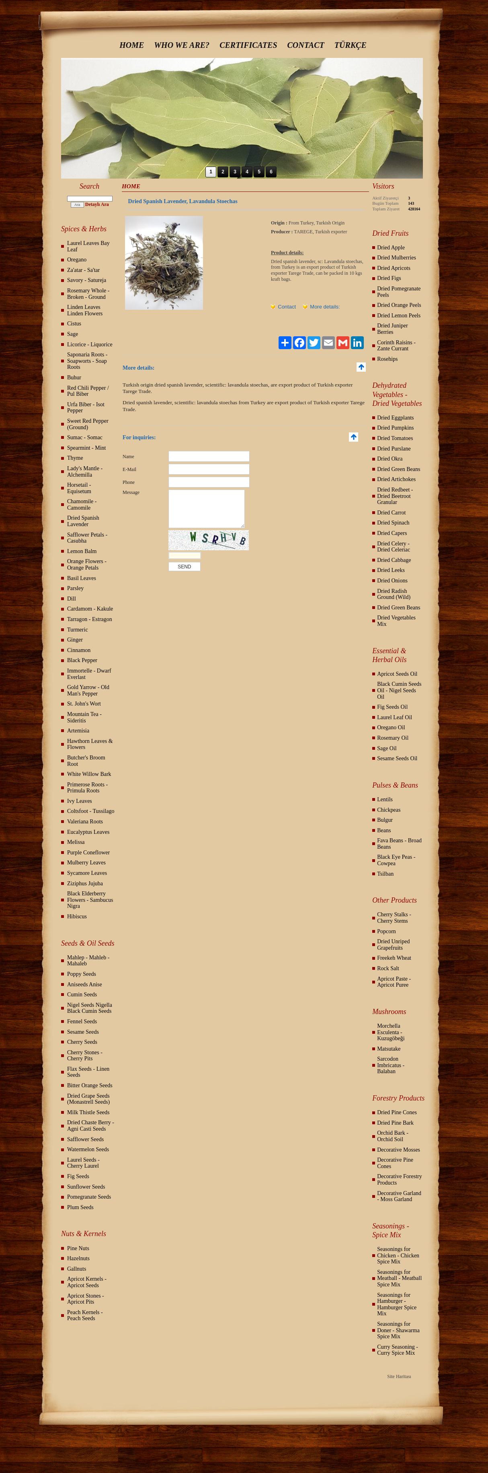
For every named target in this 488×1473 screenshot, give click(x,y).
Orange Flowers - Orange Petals (87, 564)
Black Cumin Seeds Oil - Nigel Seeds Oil (399, 690)
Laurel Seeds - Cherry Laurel (83, 1163)
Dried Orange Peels (399, 305)
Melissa (76, 842)
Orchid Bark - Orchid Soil (392, 1136)
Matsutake (388, 1049)
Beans (384, 830)
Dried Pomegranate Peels (398, 292)
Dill (71, 599)
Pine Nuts (78, 1248)
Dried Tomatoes (395, 438)
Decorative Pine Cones (395, 1163)
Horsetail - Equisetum (79, 488)
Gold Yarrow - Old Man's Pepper (88, 690)
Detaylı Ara (97, 204)
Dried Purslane (394, 449)
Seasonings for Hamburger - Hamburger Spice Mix (396, 1304)
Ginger (75, 640)
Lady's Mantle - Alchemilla (85, 471)
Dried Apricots (393, 268)
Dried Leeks (391, 570)
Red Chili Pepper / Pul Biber (88, 391)
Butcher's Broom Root (86, 761)
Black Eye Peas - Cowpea (396, 860)
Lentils (385, 799)
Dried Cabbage (394, 560)
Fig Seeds (78, 1176)
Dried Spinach (393, 523)
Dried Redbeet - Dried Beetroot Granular (395, 496)
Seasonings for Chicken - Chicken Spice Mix (398, 1255)
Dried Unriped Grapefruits (393, 944)
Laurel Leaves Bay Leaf (88, 246)
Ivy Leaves (79, 801)
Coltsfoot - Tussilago (90, 811)
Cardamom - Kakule (90, 609)
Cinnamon (78, 650)
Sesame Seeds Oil (397, 758)
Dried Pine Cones (397, 1112)
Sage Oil (387, 748)
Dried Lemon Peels (398, 316)
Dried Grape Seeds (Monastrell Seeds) (88, 1099)
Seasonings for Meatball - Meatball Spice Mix (399, 1278)
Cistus (74, 324)
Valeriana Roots (85, 822)
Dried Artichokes (396, 479)
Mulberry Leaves (86, 863)
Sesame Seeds (83, 1032)
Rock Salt (388, 968)
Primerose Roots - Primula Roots (87, 788)
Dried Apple (391, 248)
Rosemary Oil (392, 738)
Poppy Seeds (81, 974)
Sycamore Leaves (87, 873)
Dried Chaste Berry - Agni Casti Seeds (90, 1125)
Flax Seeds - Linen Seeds (88, 1072)
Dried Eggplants (395, 418)
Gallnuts (76, 1269)
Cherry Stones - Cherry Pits (85, 1055)
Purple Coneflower (88, 853)
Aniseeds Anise (84, 984)
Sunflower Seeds (86, 1187)
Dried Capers (392, 533)
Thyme (75, 458)
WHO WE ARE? (181, 45)
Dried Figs (389, 278)
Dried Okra (389, 459)
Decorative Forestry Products (399, 1179)
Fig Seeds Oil (392, 707)
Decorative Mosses (398, 1150)
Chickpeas (388, 810)
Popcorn (386, 931)
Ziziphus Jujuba (85, 884)
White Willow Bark (89, 774)
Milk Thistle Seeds (88, 1112)
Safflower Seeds (85, 1139)
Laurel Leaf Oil (394, 717)
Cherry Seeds (82, 1042)
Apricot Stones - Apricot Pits (85, 1299)
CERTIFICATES (248, 45)
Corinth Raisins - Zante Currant (396, 345)
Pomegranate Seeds (89, 1197)
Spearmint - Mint (86, 448)
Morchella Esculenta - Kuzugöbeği (390, 1032)
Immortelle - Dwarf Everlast (89, 674)
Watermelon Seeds (88, 1149)
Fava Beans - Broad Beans (399, 843)
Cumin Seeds (82, 995)
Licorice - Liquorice (90, 345)
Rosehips (387, 359)
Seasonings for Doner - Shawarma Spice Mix (398, 1330)
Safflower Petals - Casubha (87, 538)
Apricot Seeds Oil (397, 674)
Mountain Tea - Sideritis (84, 717)
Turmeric (77, 630)
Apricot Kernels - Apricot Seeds (87, 1282)
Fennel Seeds (82, 1021)
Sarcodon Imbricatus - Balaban (390, 1065)
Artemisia (78, 731)
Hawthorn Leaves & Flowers (90, 744)
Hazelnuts (78, 1258)
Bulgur (385, 820)
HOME (131, 45)
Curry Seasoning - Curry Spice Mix (397, 1350)
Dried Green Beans (398, 469)
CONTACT (305, 45)
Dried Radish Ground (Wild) (393, 594)
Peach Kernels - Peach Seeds (85, 1315)
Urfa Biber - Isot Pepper (86, 407)
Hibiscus (77, 916)
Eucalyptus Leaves (88, 832)
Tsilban (385, 874)
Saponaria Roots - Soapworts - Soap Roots (87, 361)
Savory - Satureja (86, 280)
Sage (72, 334)
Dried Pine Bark (395, 1123)
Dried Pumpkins (395, 428)
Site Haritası (399, 1376)
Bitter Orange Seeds (90, 1085)
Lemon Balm (82, 551)
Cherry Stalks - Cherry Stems (394, 917)
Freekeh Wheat (394, 958)
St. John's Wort (84, 704)
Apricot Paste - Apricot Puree (394, 982)
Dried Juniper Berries (392, 329)
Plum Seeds (80, 1207)
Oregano (76, 260)
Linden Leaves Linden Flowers (85, 310)
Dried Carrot (391, 513)
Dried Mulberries (396, 258)
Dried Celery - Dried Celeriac (393, 547)
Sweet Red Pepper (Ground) (88, 424)
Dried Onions (392, 581)
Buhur (74, 377)
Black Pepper (82, 660)
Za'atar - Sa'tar (83, 270)
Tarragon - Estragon (89, 619)
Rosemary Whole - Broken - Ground (88, 294)
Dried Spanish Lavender (83, 521)
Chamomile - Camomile (82, 504)
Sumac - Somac (85, 437)
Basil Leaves (81, 578)
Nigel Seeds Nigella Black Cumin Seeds (89, 1008)
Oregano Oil (391, 727)
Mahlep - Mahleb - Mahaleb (88, 961)
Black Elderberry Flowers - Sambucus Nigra (90, 900)
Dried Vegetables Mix (396, 621)
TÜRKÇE (350, 45)
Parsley (75, 588)
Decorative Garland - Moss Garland (399, 1196)
